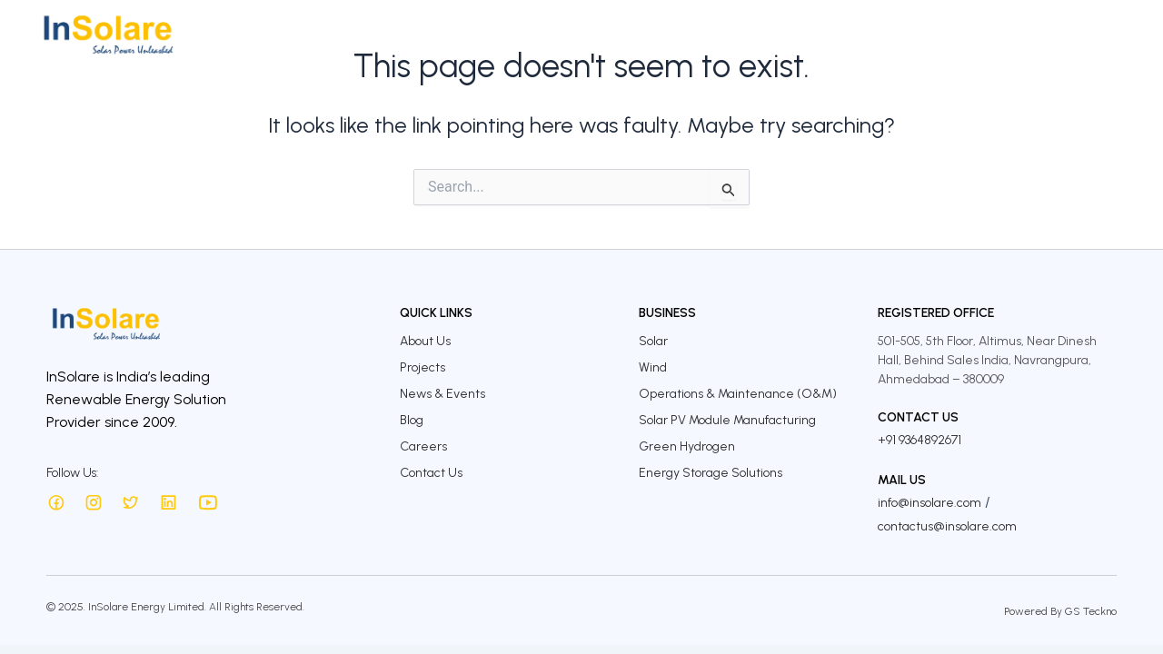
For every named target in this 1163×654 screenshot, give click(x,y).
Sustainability (788, 34)
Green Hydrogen (687, 446)
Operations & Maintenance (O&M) (738, 393)
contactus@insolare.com (947, 526)
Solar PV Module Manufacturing (727, 420)
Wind (653, 367)
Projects (613, 34)
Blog (411, 420)
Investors (691, 34)
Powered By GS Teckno (1060, 611)
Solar (653, 341)
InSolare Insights (910, 34)
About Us (460, 34)
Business (539, 34)
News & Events (442, 393)
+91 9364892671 (919, 440)
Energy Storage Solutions (710, 473)
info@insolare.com (929, 502)
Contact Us (1095, 34)
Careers (1011, 34)
